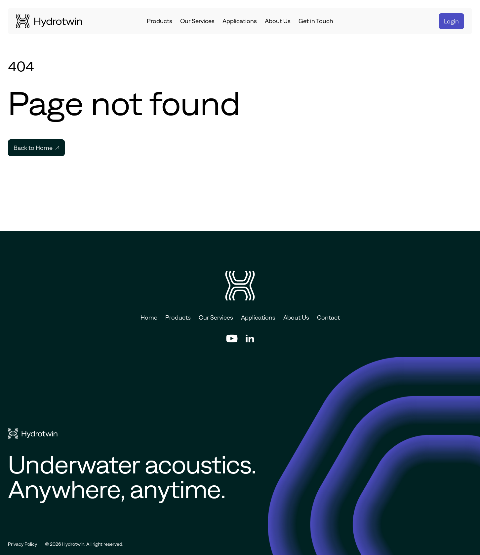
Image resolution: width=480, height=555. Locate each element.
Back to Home (36, 147)
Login (451, 21)
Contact (328, 317)
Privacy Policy (22, 544)
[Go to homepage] (49, 21)
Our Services (197, 20)
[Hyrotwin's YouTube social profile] (232, 338)
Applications (239, 20)
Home (148, 317)
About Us (278, 20)
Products (159, 20)
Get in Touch (316, 20)
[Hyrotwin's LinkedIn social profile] (250, 338)
